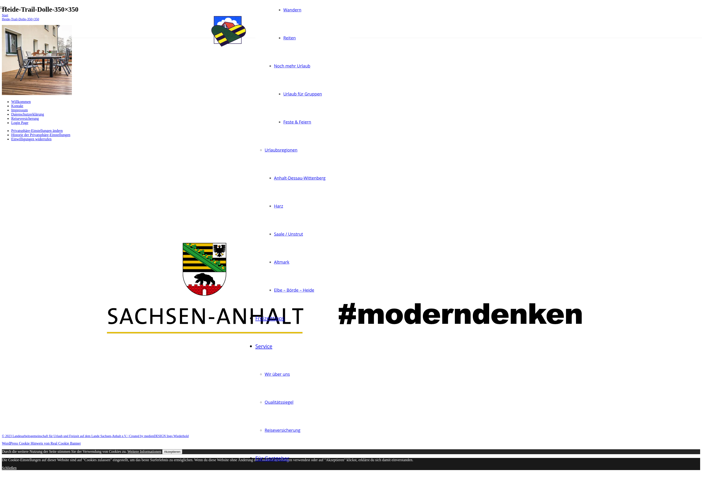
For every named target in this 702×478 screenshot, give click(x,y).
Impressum (19, 110)
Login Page (19, 123)
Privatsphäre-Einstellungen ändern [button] (37, 131)
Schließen (9, 468)
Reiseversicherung (25, 118)
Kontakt (17, 106)
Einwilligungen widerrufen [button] (31, 139)
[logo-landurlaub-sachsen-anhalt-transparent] (228, 48)
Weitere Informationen (144, 451)
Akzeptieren (172, 451)
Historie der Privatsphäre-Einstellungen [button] (40, 135)
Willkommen (21, 102)
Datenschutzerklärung (27, 114)
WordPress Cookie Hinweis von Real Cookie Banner (41, 443)
